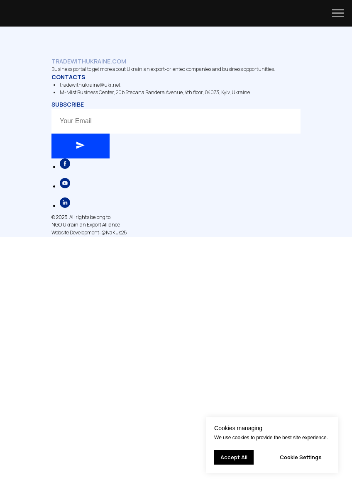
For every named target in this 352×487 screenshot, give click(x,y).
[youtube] (65, 186)
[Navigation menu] (338, 13)
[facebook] (65, 166)
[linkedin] (65, 205)
